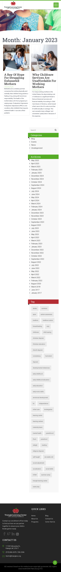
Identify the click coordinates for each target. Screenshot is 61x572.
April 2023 (35, 237)
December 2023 (37, 213)
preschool (44, 439)
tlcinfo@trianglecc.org (13, 556)
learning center (37, 415)
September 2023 (37, 222)
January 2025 (36, 173)
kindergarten (48, 409)
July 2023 (35, 228)
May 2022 (35, 271)
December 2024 (37, 176)
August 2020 (36, 284)
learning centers (38, 421)
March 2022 (35, 277)
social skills (49, 469)
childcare (36, 332)
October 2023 (36, 219)
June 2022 (35, 268)
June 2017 (35, 290)
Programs (34, 522)
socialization (37, 469)
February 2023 (36, 244)
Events (34, 142)
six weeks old (48, 457)
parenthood (49, 433)
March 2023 (35, 241)
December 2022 (37, 250)
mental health (37, 433)
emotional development (40, 397)
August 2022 (36, 262)
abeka (35, 308)
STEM (35, 475)
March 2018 (35, 287)
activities (44, 308)
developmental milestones (41, 368)
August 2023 (36, 225)
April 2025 (35, 164)
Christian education (39, 344)
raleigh (35, 445)
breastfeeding (37, 326)
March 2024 (35, 204)
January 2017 (36, 293)
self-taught (36, 457)
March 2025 (35, 167)
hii (33, 403)
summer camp (45, 475)
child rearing (47, 332)
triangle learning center (40, 481)
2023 (29, 21)
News (33, 145)
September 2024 (37, 185)
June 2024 (35, 194)
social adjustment (38, 463)
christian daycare (38, 338)
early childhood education (41, 380)
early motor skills (38, 391)
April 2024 (35, 200)
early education (38, 386)
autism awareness (46, 314)
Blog (33, 139)
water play (36, 487)
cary (48, 326)
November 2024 (37, 179)
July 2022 (35, 265)
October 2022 (36, 256)
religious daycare (38, 451)
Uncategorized (36, 148)
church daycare (38, 350)
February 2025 (36, 170)
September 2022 (37, 259)
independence (43, 403)
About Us (34, 519)
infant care (36, 409)
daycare (35, 362)
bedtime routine (48, 320)
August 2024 (36, 188)
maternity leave (37, 427)
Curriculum (48, 356)
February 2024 (36, 207)
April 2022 (35, 274)
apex (34, 314)
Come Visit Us (50, 522)
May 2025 (35, 160)
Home (22, 21)
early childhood (38, 374)
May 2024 (35, 197)
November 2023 (37, 216)
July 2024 (35, 191)
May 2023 (35, 234)
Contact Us (49, 519)
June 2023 (35, 231)
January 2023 (36, 247)
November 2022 (37, 253)
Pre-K (34, 439)
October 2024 (36, 182)
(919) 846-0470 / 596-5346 (15, 552)
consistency (37, 356)
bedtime (35, 320)
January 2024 (36, 210)
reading (44, 445)
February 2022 (36, 281)
